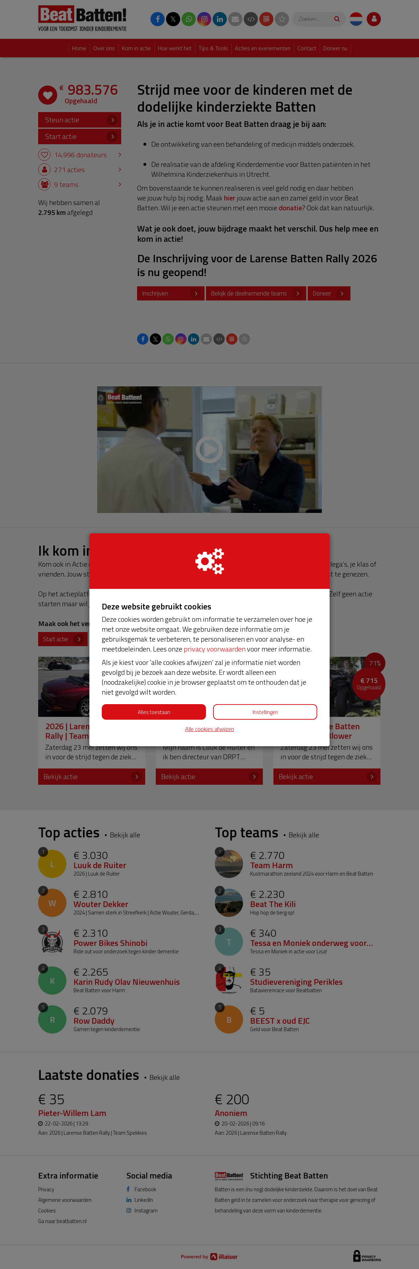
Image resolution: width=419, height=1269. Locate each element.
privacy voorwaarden (215, 648)
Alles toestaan (154, 712)
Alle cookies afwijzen (209, 729)
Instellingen (265, 712)
